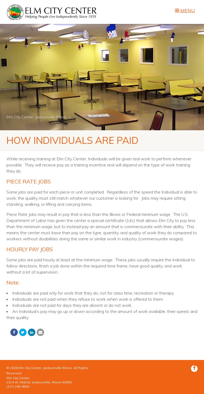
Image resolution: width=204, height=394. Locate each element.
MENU (185, 10)
